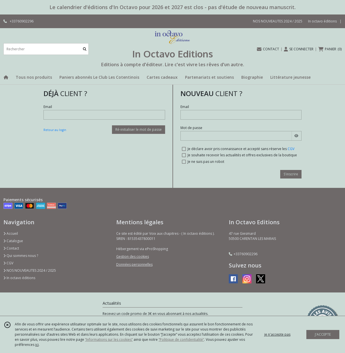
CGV (291, 148)
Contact (11, 248)
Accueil (10, 233)
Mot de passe (191, 127)
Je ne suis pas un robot (206, 161)
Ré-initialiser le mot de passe (138, 129)
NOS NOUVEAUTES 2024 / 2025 (29, 270)
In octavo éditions (19, 277)
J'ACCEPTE (323, 334)
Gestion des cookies (132, 256)
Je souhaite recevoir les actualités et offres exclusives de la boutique (242, 155)
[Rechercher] (84, 49)
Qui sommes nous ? (20, 255)
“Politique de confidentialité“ (181, 339)
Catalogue (13, 240)
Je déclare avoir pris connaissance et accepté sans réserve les (241, 148)
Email (47, 106)
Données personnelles (134, 264)
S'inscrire (291, 174)
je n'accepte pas (277, 334)
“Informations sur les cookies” (109, 339)
